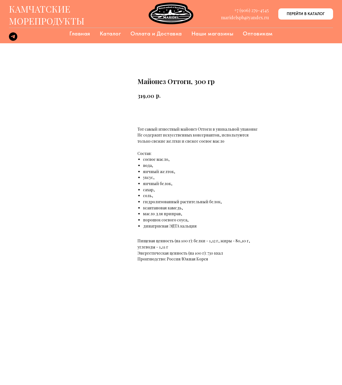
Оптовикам (258, 33)
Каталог (110, 33)
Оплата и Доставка (156, 33)
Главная (79, 33)
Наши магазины (212, 33)
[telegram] (13, 39)
